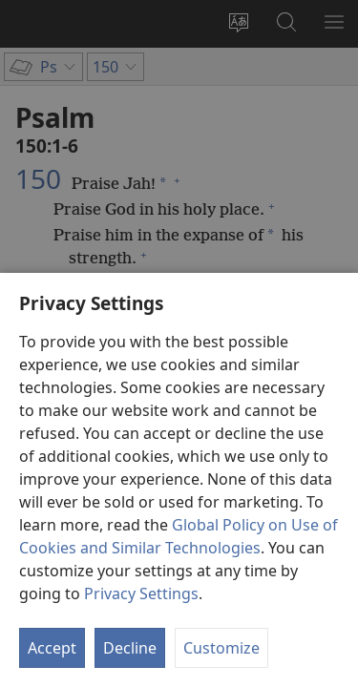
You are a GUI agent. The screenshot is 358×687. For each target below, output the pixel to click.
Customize (221, 647)
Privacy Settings (141, 593)
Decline (130, 647)
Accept (52, 647)
